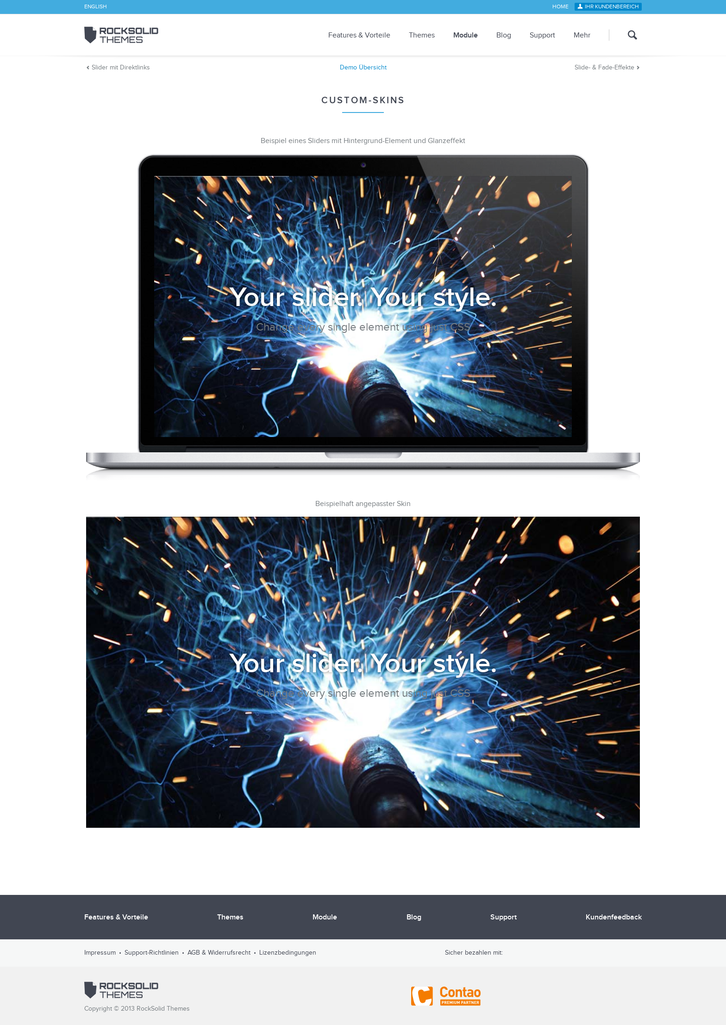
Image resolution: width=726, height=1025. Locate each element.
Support (542, 35)
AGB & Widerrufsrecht (219, 953)
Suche (625, 35)
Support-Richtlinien (152, 953)
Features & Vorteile (359, 35)
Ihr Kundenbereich (612, 7)
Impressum (100, 953)
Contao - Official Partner (446, 996)
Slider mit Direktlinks (121, 67)
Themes (422, 35)
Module (465, 35)
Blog (503, 35)
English (95, 7)
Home (560, 7)
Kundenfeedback (614, 917)
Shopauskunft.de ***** (623, 996)
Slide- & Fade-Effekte (604, 67)
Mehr (582, 35)
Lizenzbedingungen (287, 953)
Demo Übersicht (363, 67)
